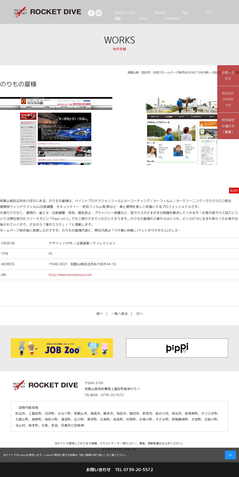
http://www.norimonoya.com (70, 274)
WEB (169, 12)
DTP (185, 12)
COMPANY (137, 18)
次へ (139, 313)
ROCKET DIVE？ (123, 12)
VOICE (116, 18)
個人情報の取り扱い (92, 455)
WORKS (151, 12)
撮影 (200, 12)
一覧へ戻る (119, 313)
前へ (99, 313)
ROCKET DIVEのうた (228, 99)
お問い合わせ (228, 75)
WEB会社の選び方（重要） (228, 126)
